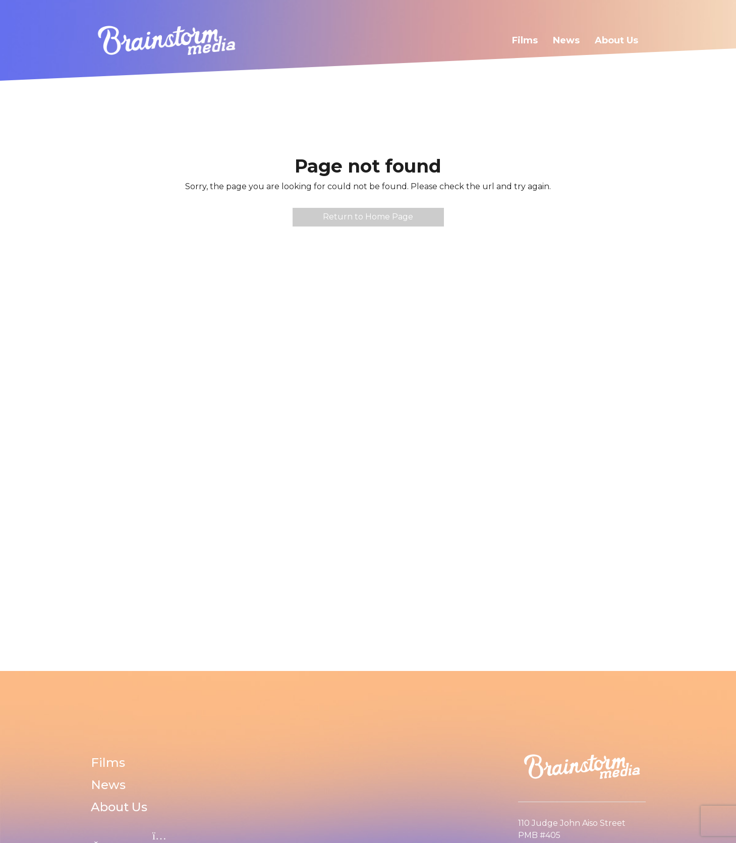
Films (525, 40)
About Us (616, 40)
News (566, 40)
